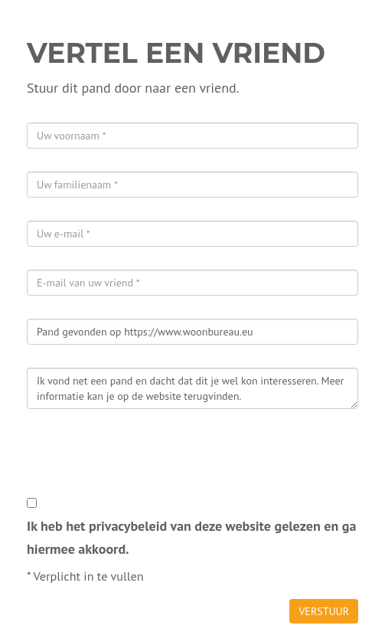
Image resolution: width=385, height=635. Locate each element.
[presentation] (143, 462)
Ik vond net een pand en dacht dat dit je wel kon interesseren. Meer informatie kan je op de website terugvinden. (192, 388)
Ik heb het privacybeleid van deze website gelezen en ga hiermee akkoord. (191, 537)
